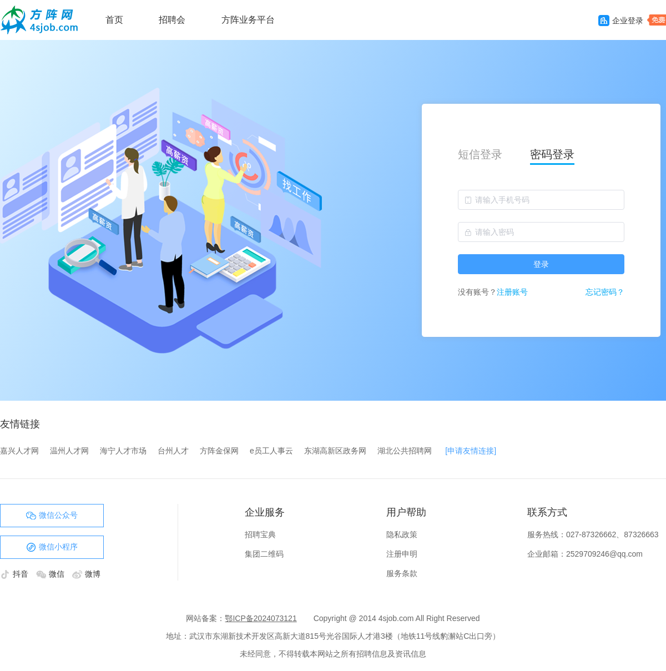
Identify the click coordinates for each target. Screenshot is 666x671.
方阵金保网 (219, 450)
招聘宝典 (260, 534)
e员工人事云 (271, 450)
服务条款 (401, 573)
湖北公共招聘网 (404, 450)
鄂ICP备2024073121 (260, 618)
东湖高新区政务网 (335, 450)
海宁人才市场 (123, 450)
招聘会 (172, 19)
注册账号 (512, 291)
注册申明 (401, 553)
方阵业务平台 (248, 19)
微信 (51, 573)
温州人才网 (69, 450)
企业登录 (620, 20)
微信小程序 (52, 547)
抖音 (15, 573)
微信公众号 (52, 516)
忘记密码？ (605, 291)
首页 (114, 19)
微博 (86, 573)
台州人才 (173, 450)
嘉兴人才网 (19, 450)
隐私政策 (401, 534)
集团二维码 (264, 553)
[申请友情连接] (470, 450)
